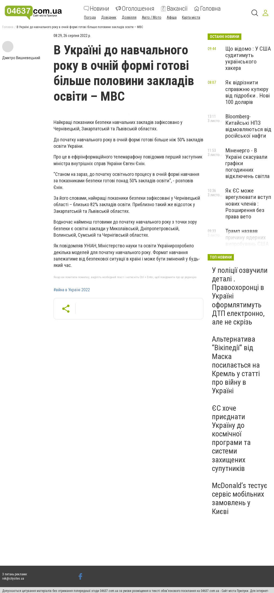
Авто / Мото (151, 17)
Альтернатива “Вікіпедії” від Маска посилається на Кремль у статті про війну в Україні (236, 365)
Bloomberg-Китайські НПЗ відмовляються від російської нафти (248, 126)
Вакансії (174, 8)
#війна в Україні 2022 (72, 290)
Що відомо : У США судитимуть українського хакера (248, 58)
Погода (90, 17)
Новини (96, 8)
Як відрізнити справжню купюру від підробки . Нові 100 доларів (247, 92)
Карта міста (191, 17)
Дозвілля (129, 17)
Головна (207, 8)
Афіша (172, 17)
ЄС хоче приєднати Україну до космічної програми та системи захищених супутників (231, 438)
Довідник (108, 17)
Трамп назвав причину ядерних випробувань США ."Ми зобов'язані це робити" (248, 244)
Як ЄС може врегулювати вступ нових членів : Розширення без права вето (248, 203)
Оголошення (135, 8)
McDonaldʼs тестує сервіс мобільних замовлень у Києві (239, 498)
